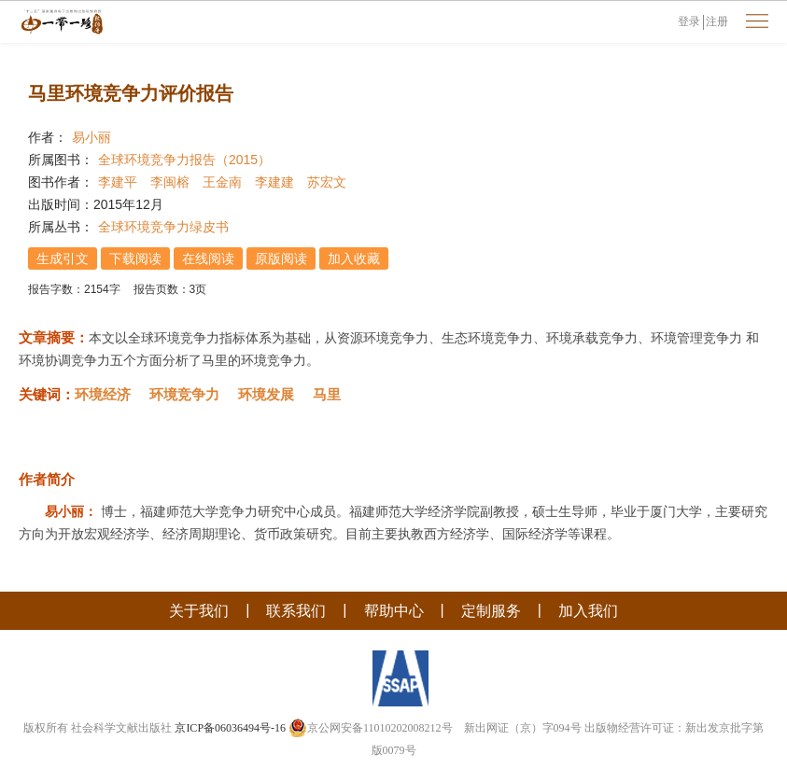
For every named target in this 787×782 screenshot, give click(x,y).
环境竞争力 (184, 394)
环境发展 (266, 394)
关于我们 (199, 611)
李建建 (274, 182)
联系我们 (296, 611)
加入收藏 (354, 258)
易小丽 (91, 137)
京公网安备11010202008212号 (370, 728)
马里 (327, 394)
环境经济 (103, 394)
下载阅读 (135, 258)
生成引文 (62, 258)
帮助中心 (394, 611)
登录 (689, 21)
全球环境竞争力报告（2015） (184, 159)
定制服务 (491, 611)
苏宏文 (326, 182)
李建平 (117, 182)
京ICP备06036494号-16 (230, 727)
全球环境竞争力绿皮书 (163, 226)
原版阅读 (281, 258)
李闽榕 (170, 182)
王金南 (222, 182)
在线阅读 (208, 258)
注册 (717, 21)
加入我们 (588, 611)
